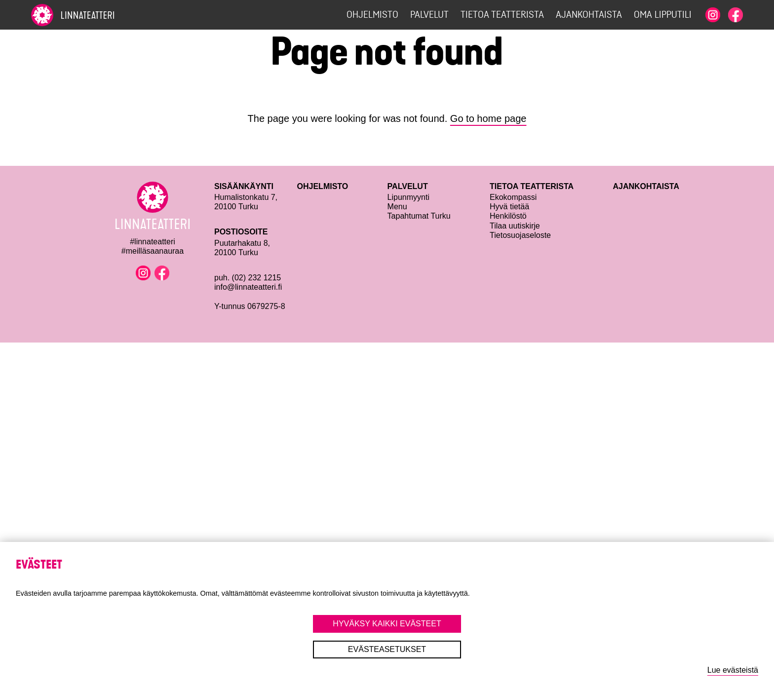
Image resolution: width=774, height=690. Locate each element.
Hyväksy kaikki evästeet (387, 623)
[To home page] (90, 15)
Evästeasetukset (387, 649)
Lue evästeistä (732, 670)
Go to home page (488, 118)
